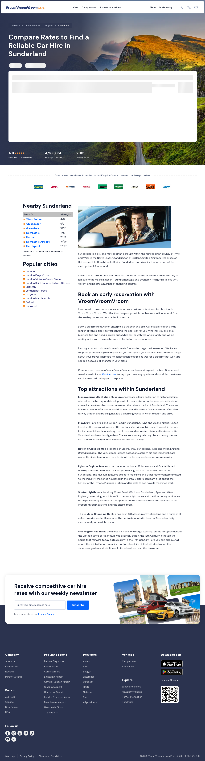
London (30, 271)
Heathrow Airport (53, 692)
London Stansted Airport (58, 697)
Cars (75, 7)
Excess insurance (131, 686)
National (87, 692)
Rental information (132, 697)
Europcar (88, 681)
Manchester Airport (55, 702)
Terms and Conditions (50, 756)
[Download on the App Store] (172, 663)
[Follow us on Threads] (19, 733)
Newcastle (33, 232)
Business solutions (110, 7)
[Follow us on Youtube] (7, 739)
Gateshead (33, 228)
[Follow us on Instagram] (13, 733)
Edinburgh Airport (53, 676)
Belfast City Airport (55, 661)
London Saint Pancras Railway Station (48, 283)
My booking (165, 7)
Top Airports (51, 712)
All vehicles (128, 666)
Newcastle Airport (38, 241)
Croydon (31, 294)
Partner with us (13, 676)
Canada (9, 702)
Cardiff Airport (52, 671)
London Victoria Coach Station (44, 279)
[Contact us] (189, 7)
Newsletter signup (132, 691)
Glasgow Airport (53, 687)
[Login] (196, 7)
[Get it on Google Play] (172, 672)
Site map (10, 756)
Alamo (86, 661)
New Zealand (12, 707)
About (153, 7)
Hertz (86, 687)
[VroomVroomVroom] (25, 7)
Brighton (31, 287)
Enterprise (88, 676)
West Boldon (34, 219)
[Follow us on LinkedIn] (13, 739)
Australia (10, 697)
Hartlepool (33, 246)
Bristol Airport (52, 666)
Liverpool (31, 306)
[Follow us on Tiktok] (32, 733)
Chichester (33, 224)
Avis (85, 666)
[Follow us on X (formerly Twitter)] (26, 733)
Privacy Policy (46, 614)
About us (10, 661)
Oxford (30, 302)
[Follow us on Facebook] (7, 733)
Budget (87, 671)
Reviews (9, 671)
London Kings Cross (37, 275)
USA (7, 712)
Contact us (109, 374)
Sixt (85, 697)
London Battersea (36, 290)
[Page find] (181, 7)
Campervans (89, 7)
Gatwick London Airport (57, 681)
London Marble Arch (38, 298)
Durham (31, 237)
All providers (90, 702)
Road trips (127, 702)
